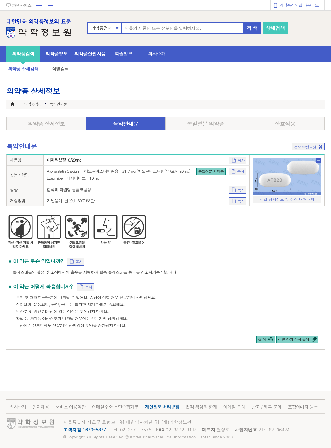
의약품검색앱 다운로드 (299, 5)
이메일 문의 (234, 406)
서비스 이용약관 (70, 406)
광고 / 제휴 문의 (266, 406)
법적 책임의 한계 (201, 406)
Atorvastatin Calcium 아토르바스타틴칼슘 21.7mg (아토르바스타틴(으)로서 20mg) (118, 171)
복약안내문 (125, 124)
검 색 (252, 28)
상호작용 (285, 124)
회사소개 (157, 53)
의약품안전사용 (90, 53)
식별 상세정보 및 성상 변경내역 (287, 199)
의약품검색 (101, 28)
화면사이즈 (21, 5)
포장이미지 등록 (303, 406)
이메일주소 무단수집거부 (115, 406)
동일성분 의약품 (205, 124)
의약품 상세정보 (46, 124)
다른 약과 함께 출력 (293, 339)
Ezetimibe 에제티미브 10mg (73, 178)
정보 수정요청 (305, 147)
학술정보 (123, 53)
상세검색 (275, 28)
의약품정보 (57, 53)
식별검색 (60, 69)
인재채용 (40, 406)
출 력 (262, 339)
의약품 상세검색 (23, 69)
